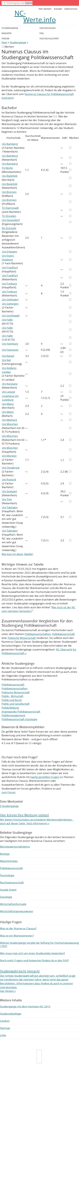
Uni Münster (9, 456)
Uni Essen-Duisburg (8, 257)
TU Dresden (9, 216)
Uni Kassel (8, 356)
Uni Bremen (9, 192)
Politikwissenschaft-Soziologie (19, 719)
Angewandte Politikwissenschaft (21, 711)
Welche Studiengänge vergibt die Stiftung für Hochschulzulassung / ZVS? (39, 944)
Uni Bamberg (10, 144)
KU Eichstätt (9, 228)
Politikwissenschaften (38, 634)
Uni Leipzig (8, 392)
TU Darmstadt (10, 208)
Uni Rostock (9, 479)
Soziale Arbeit (8, 889)
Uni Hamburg (10, 343)
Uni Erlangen (9, 251)
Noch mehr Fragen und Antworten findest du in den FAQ (34, 960)
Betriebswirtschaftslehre (15, 846)
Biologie (5, 854)
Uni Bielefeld (9, 176)
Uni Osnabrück (11, 467)
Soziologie (6, 897)
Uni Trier (7, 499)
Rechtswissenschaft (12, 882)
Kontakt (58, 8)
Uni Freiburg (9, 283)
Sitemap (5, 1028)
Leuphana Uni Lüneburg (10, 398)
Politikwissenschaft (63, 634)
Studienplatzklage (10, 1013)
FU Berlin (7, 168)
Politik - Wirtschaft (12, 696)
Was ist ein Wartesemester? (17, 935)
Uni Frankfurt (10, 267)
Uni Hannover (10, 350)
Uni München (10, 424)
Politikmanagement (13, 715)
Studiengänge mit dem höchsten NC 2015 (25, 1006)
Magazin (7, 33)
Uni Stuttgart (9, 491)
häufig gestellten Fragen (44, 777)
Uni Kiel (6, 360)
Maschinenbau (9, 861)
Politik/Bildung (10, 707)
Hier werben (45, 8)
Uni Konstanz (10, 384)
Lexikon (4, 1021)
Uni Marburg (9, 420)
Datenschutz (70, 8)
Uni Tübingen (10, 507)
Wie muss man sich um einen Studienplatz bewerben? (32, 953)
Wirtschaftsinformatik (13, 904)
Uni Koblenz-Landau (9, 370)
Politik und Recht (12, 700)
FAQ (42, 33)
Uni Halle (7, 319)
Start (4, 42)
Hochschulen (48, 28)
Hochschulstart (49, 38)
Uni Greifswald (10, 315)
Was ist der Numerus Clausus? (18, 928)
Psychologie (7, 875)
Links (3, 1035)
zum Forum (9, 792)
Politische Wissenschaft (22, 638)
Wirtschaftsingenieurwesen (16, 911)
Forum (5, 38)
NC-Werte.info (35, 16)
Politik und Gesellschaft (16, 704)
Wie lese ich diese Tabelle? (17, 554)
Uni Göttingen (10, 299)
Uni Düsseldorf (11, 220)
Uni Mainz (8, 404)
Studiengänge (18, 42)
